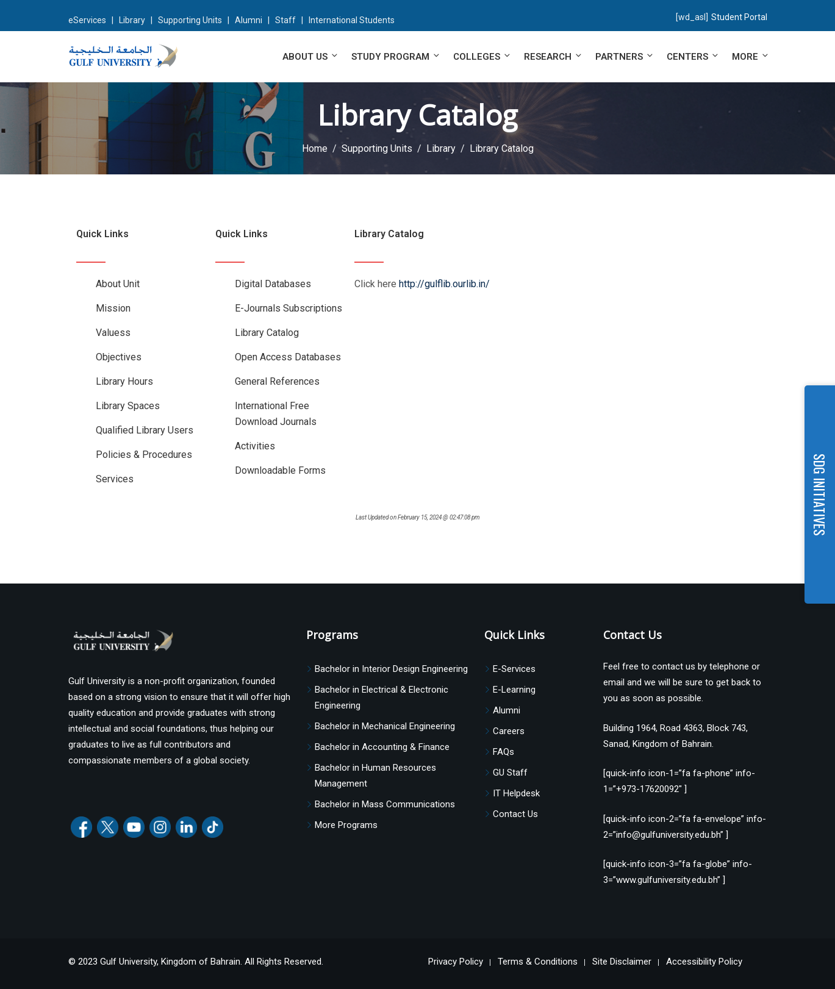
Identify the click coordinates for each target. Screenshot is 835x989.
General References (277, 381)
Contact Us (515, 814)
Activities (255, 446)
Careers (509, 731)
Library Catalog (267, 332)
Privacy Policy (455, 961)
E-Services (514, 668)
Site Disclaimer (621, 961)
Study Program (396, 56)
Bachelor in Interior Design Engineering (391, 668)
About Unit (118, 284)
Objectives (119, 357)
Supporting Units (190, 20)
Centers (693, 56)
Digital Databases (273, 284)
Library (132, 20)
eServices (87, 20)
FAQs (503, 751)
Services (115, 479)
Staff (285, 20)
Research (553, 56)
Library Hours (124, 381)
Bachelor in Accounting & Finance (382, 746)
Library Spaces (128, 406)
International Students (352, 20)
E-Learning (514, 689)
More (749, 56)
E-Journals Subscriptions (288, 308)
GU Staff (510, 772)
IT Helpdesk (516, 793)
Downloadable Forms (280, 470)
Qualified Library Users (144, 430)
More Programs (346, 824)
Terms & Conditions (538, 961)
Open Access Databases (288, 357)
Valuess (113, 332)
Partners (624, 56)
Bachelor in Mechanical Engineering (385, 726)
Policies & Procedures (144, 454)
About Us (310, 56)
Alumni (248, 20)
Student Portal (739, 17)
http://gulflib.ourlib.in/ (444, 284)
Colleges (482, 56)
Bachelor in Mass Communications (385, 804)
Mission (113, 308)
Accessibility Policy (704, 961)
